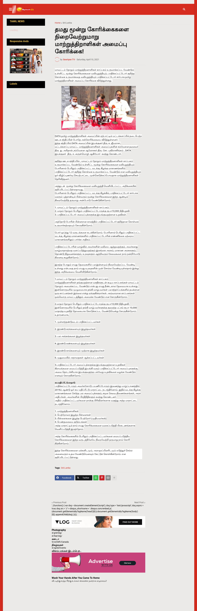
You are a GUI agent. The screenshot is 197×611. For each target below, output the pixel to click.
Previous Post (59, 502)
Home (57, 23)
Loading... (14, 30)
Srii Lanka (67, 23)
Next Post (139, 502)
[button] (12, 9)
